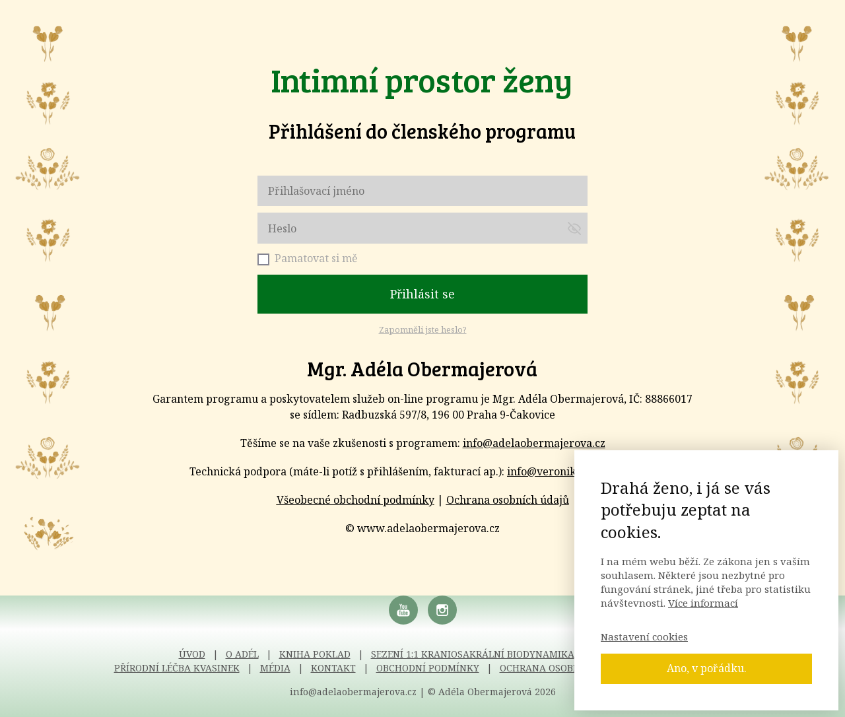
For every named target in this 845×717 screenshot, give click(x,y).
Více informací (703, 602)
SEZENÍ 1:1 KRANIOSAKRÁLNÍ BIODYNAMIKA (472, 654)
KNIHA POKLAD (315, 654)
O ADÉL (242, 654)
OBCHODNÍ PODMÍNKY (427, 668)
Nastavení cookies (644, 636)
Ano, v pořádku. (707, 668)
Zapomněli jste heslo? (423, 329)
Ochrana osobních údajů (507, 500)
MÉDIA (275, 668)
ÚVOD (192, 654)
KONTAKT (333, 668)
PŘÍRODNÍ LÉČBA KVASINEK (177, 668)
